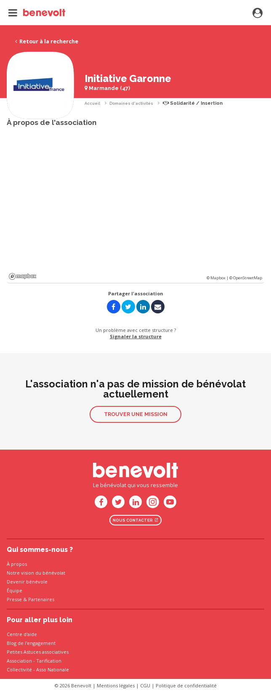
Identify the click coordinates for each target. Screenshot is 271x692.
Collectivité (19, 669)
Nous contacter (135, 520)
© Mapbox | (218, 278)
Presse (14, 599)
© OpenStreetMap (245, 278)
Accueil (92, 103)
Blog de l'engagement (31, 643)
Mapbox (22, 276)
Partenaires (41, 599)
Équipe (14, 590)
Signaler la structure (136, 336)
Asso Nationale (52, 669)
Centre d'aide (22, 634)
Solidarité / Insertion (193, 103)
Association (19, 661)
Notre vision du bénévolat (36, 573)
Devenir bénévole (27, 581)
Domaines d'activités (131, 103)
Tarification (48, 661)
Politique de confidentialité (186, 685)
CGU (145, 685)
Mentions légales (116, 685)
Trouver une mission (135, 414)
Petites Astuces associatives (38, 652)
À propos (17, 564)
